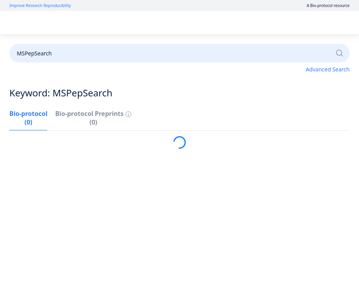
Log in (272, 23)
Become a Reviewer (231, 44)
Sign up (300, 23)
